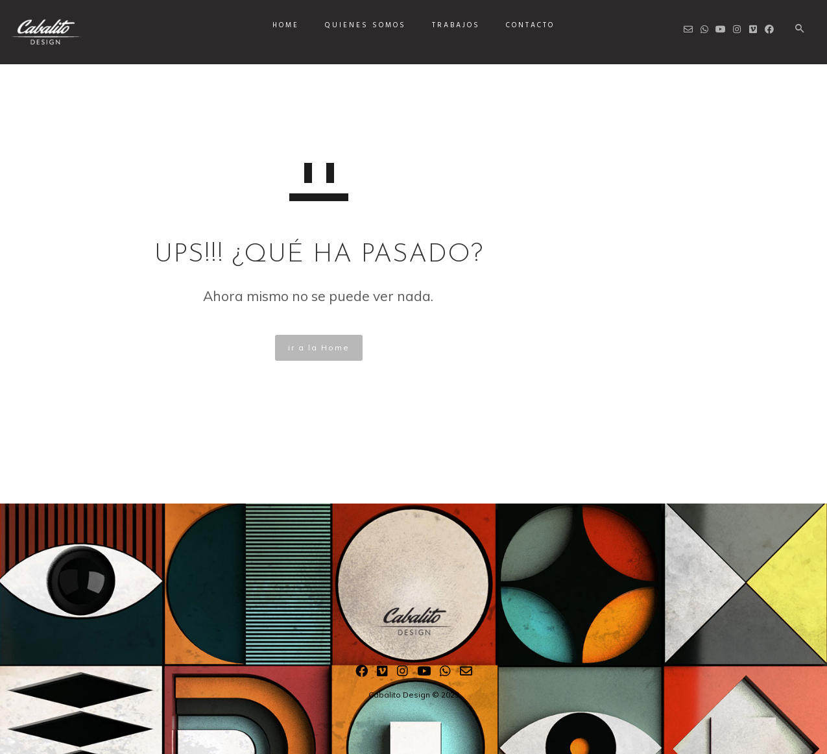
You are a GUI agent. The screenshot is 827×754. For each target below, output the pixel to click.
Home (285, 25)
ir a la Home (319, 347)
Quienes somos (365, 25)
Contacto (530, 25)
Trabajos (456, 25)
